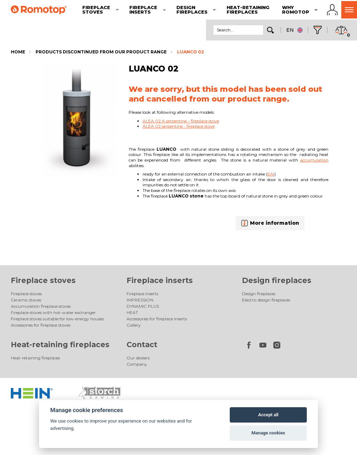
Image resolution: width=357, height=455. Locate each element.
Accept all (268, 414)
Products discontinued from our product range (101, 51)
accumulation (314, 160)
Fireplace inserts (160, 280)
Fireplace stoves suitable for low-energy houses (57, 318)
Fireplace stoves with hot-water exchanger (53, 312)
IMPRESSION (140, 300)
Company (137, 364)
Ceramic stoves (26, 300)
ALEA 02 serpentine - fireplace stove (179, 126)
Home (18, 51)
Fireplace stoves (43, 280)
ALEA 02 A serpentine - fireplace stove (181, 121)
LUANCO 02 (190, 51)
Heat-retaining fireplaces (60, 344)
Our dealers (138, 357)
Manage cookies (268, 432)
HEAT (132, 312)
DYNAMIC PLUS (143, 306)
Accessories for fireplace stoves (40, 325)
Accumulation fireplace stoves (41, 306)
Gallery (134, 325)
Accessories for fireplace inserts (157, 318)
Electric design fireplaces (266, 300)
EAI (270, 174)
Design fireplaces (276, 280)
